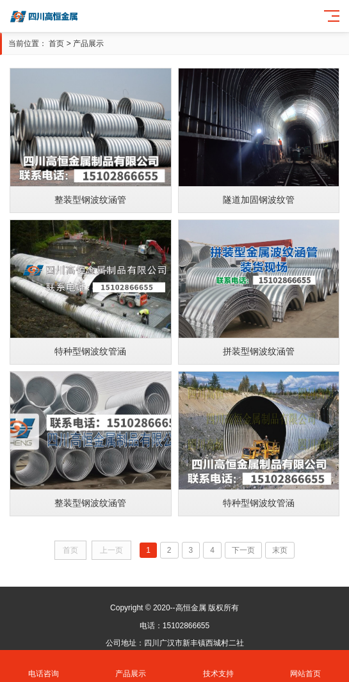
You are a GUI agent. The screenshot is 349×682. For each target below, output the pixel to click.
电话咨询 (43, 666)
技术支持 (218, 666)
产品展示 (88, 43)
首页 (56, 43)
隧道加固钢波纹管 (259, 199)
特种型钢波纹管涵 (90, 351)
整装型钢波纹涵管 (90, 199)
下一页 (243, 550)
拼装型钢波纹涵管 (259, 351)
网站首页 (305, 666)
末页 (280, 550)
